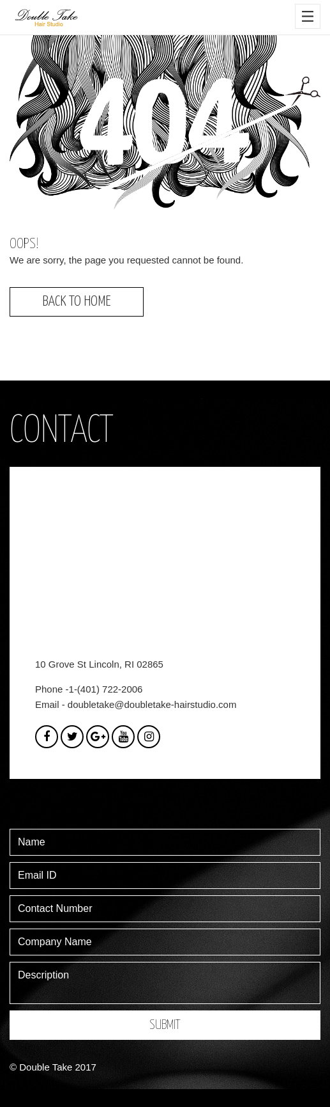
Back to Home (76, 301)
